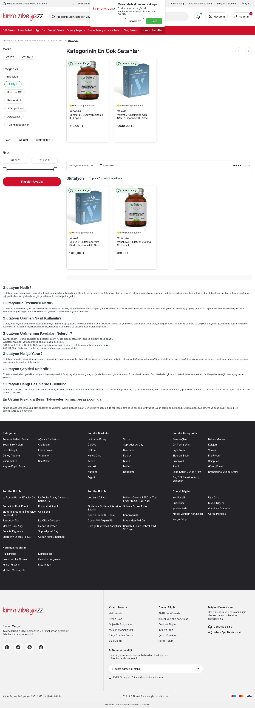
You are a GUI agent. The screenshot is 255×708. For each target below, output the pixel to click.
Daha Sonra (134, 20)
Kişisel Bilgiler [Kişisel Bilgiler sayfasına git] (216, 502)
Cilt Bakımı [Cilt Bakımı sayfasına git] (44, 444)
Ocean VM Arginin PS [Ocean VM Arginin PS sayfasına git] (100, 520)
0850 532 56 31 (221, 627)
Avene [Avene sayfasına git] (91, 461)
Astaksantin (14, 116)
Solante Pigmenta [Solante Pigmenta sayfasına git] (13, 531)
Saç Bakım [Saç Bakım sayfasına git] (44, 461)
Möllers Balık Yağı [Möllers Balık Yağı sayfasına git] (13, 525)
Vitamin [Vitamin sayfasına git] (212, 450)
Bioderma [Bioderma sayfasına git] (128, 450)
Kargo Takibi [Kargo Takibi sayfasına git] (165, 640)
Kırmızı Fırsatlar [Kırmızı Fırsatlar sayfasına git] (11, 564)
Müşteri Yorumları (227, 3)
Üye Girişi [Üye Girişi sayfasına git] (213, 497)
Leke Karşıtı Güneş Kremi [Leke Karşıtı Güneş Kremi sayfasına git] (187, 471)
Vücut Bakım (56, 30)
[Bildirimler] (198, 16)
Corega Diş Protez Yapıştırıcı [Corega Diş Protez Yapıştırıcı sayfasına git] (104, 525)
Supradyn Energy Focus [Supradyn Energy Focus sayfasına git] (17, 536)
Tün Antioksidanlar (18, 124)
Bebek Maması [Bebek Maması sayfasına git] (216, 439)
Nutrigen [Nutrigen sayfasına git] (93, 471)
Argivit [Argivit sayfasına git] (91, 477)
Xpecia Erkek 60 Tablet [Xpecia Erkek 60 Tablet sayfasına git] (101, 514)
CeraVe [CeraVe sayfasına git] (92, 444)
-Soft (127, 696)
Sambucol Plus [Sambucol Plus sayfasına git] (11, 520)
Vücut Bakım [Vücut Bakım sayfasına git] (10, 461)
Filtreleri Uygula (32, 181)
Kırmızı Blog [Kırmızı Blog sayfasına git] (45, 553)
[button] (73, 4)
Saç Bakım (130, 30)
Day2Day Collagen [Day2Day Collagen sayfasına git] (49, 520)
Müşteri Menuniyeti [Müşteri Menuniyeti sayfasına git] (14, 570)
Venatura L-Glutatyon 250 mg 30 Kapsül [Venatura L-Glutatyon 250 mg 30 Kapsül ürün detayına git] (86, 116)
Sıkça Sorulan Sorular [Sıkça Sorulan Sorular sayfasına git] (15, 559)
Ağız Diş (41, 30)
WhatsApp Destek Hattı (225, 632)
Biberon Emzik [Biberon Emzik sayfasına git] (181, 455)
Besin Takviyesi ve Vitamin (104, 30)
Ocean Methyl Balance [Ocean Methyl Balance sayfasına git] (51, 536)
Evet (154, 20)
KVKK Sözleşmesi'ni (124, 677)
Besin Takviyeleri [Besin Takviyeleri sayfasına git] (13, 444)
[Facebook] (7, 647)
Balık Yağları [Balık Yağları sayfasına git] (180, 439)
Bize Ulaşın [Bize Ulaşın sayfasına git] (44, 564)
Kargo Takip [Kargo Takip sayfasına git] (180, 519)
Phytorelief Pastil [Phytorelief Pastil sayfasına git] (48, 506)
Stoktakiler (43, 139)
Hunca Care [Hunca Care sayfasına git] (94, 455)
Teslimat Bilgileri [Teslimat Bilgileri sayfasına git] (167, 624)
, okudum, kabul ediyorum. (136, 677)
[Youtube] (29, 647)
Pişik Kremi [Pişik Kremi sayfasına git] (179, 450)
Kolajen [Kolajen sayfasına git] (212, 444)
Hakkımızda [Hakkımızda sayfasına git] (9, 553)
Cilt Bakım (9, 30)
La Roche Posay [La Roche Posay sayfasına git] (97, 439)
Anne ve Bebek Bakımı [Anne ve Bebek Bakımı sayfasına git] (16, 439)
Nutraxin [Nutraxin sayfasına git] (92, 466)
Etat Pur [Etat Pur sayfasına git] (92, 450)
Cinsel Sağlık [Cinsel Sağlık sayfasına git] (10, 450)
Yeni (8, 139)
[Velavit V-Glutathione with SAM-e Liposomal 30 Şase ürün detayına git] (135, 80)
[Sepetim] (241, 16)
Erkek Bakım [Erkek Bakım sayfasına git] (45, 450)
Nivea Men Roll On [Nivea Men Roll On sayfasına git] (134, 520)
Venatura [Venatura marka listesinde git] (75, 110)
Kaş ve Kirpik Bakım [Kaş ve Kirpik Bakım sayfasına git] (14, 466)
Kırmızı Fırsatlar (152, 30)
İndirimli (24, 139)
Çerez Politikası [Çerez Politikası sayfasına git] (217, 513)
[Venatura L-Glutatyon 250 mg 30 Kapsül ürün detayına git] (88, 80)
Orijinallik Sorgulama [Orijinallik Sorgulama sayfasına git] (120, 624)
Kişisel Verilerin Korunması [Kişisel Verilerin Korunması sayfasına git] (188, 513)
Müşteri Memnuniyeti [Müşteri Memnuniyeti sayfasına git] (121, 629)
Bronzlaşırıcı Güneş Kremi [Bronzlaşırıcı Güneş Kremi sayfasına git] (223, 471)
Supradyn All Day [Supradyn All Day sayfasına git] (133, 444)
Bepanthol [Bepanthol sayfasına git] (129, 471)
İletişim (246, 3)
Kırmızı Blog (177, 3)
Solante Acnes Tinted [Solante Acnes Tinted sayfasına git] (135, 506)
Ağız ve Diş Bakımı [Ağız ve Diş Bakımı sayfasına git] (49, 439)
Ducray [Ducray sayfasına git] (127, 455)
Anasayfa (8, 40)
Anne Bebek (25, 30)
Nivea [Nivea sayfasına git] (126, 461)
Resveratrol (14, 100)
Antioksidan (57, 40)
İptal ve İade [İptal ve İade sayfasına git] (180, 508)
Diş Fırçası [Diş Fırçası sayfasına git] (214, 455)
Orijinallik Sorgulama (200, 3)
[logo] (23, 17)
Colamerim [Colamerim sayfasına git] (44, 511)
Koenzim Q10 (14, 92)
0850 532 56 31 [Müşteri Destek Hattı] (39, 3)
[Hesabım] (216, 16)
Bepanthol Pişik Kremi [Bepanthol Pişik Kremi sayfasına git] (15, 506)
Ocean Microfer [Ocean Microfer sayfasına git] (47, 525)
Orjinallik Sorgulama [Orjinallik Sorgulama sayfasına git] (49, 559)
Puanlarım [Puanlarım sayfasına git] (178, 502)
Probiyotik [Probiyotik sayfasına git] (179, 461)
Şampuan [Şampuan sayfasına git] (213, 461)
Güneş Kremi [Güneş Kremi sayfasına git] (215, 466)
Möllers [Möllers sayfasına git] (127, 466)
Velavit (10, 56)
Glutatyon (12, 83)
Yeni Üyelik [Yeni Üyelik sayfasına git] (179, 497)
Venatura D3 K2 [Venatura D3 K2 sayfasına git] (97, 497)
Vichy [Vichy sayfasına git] (126, 439)
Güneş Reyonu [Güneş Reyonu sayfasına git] (11, 455)
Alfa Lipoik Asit (15, 108)
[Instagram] (41, 647)
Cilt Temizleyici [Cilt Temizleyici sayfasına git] (181, 444)
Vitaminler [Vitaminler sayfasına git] (44, 455)
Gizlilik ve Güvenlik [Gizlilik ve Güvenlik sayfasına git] (219, 508)
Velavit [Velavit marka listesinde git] (121, 110)
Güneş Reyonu (76, 30)
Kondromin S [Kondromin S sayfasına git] (130, 514)
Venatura (27, 56)
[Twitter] (18, 647)
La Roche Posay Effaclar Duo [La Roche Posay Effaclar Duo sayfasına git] (19, 497)
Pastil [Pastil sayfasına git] (176, 466)
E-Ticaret (135, 696)
